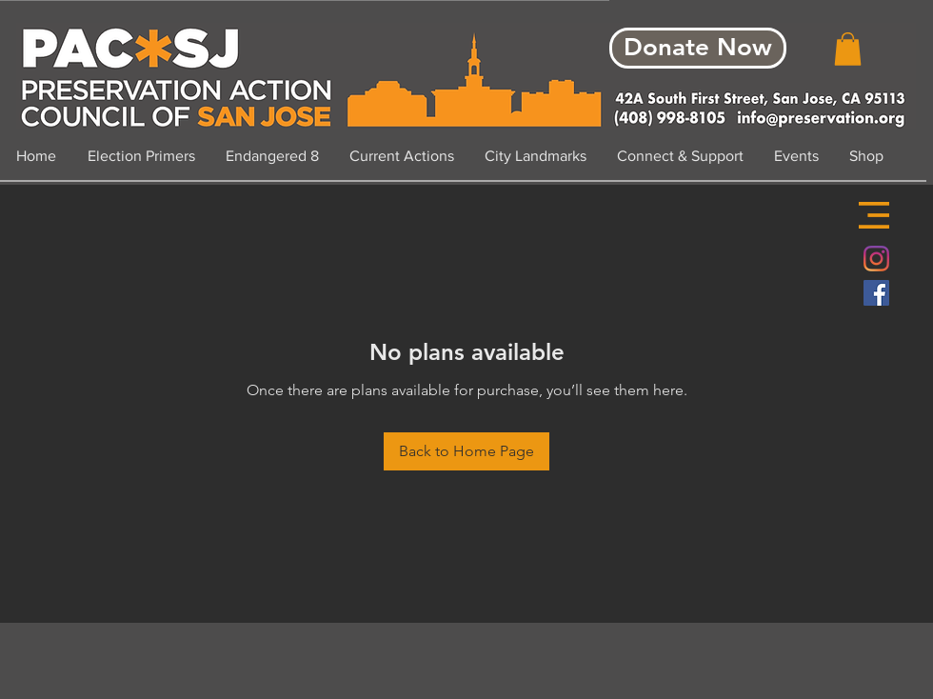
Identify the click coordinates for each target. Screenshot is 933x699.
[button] (874, 215)
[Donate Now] (697, 48)
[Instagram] (876, 258)
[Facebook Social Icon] (876, 293)
